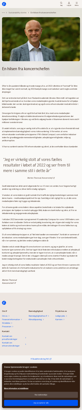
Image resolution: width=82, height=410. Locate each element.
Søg (61, 4)
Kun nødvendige (41, 395)
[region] (41, 385)
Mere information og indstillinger (16, 388)
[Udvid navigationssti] (3, 12)
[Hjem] (4, 4)
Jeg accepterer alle (41, 403)
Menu (77, 4)
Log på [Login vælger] (69, 4)
